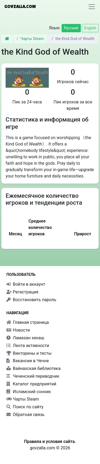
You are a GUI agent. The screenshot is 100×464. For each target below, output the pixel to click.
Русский (71, 28)
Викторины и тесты (28, 353)
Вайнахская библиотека (33, 368)
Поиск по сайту (24, 406)
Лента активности (27, 345)
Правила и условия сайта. (50, 441)
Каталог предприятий (31, 383)
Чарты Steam (32, 39)
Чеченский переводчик (32, 376)
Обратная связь (25, 414)
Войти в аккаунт (25, 284)
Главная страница (27, 322)
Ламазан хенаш (25, 337)
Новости (18, 330)
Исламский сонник (28, 391)
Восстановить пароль (31, 299)
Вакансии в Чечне (27, 360)
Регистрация (22, 291)
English (90, 28)
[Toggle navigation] (92, 7)
